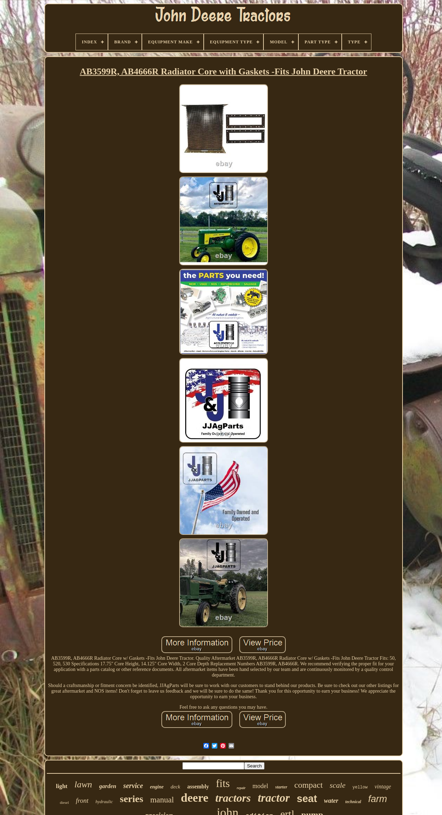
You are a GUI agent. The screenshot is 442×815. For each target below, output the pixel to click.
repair (241, 788)
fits (223, 783)
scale (338, 785)
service (133, 785)
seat (307, 798)
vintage (383, 786)
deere (195, 797)
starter (281, 786)
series (131, 798)
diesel (64, 802)
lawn (83, 784)
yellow (360, 787)
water (331, 800)
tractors (233, 798)
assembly (198, 786)
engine (157, 786)
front (82, 800)
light (61, 786)
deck (175, 786)
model (260, 785)
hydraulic (104, 801)
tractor (274, 798)
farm (377, 799)
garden (107, 786)
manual (162, 799)
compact (308, 784)
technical (353, 801)
